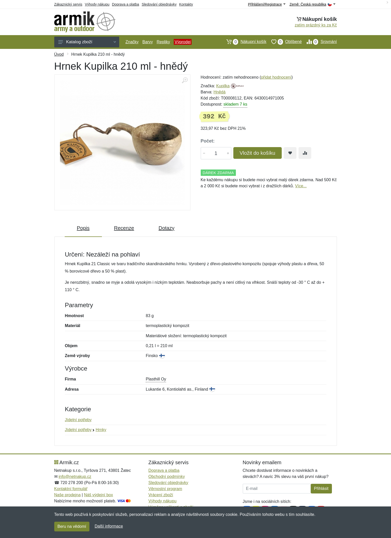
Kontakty (186, 4)
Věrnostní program (165, 489)
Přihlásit (321, 488)
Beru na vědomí (72, 526)
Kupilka (223, 86)
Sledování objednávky (159, 4)
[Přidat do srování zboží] (305, 153)
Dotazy (166, 228)
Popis (83, 228)
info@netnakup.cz (75, 476)
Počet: (208, 141)
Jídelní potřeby (78, 420)
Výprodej (182, 42)
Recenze (124, 228)
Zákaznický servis (68, 4)
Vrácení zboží (161, 495)
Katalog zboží (87, 41)
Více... (300, 186)
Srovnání (319, 41)
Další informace (109, 526)
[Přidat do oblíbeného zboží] (290, 153)
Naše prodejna (67, 495)
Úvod (59, 54)
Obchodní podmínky (167, 476)
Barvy (147, 42)
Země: (312, 4)
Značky (132, 42)
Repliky (163, 42)
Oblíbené (284, 41)
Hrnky (101, 430)
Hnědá (219, 92)
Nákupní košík (244, 41)
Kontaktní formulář (71, 489)
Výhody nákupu (97, 4)
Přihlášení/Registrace (266, 4)
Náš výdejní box (98, 495)
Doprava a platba (125, 4)
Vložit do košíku (257, 153)
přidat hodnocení (276, 77)
